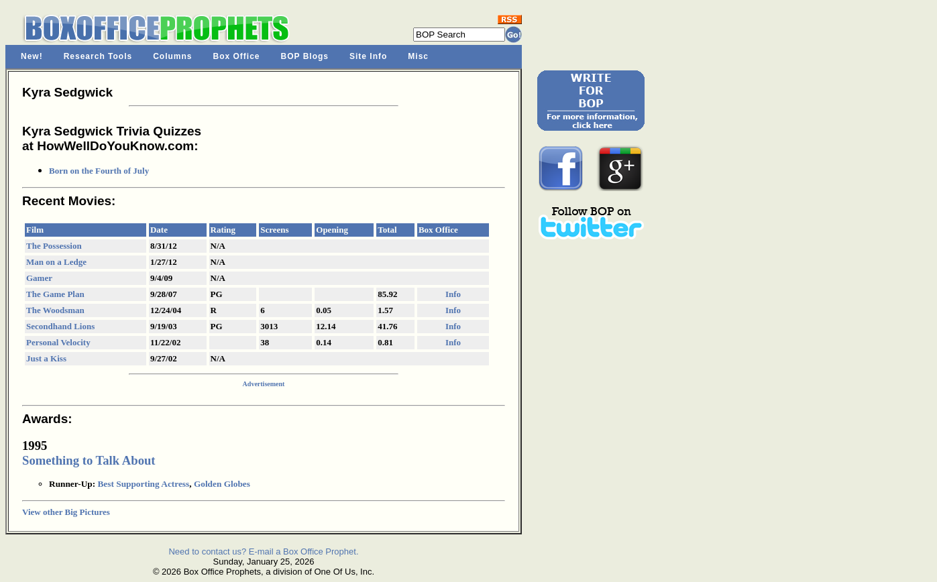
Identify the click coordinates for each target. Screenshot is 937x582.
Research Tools (98, 56)
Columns (172, 56)
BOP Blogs (305, 56)
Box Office (236, 56)
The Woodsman (55, 310)
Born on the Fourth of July (99, 171)
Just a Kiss (46, 358)
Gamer (39, 278)
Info (453, 294)
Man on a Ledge (56, 262)
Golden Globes (222, 484)
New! (32, 56)
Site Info (368, 56)
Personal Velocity (58, 342)
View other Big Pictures (66, 512)
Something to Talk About (89, 460)
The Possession (54, 246)
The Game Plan (55, 294)
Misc (418, 56)
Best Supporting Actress (143, 484)
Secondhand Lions (60, 326)
